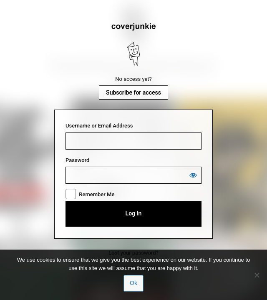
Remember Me (96, 194)
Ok (133, 283)
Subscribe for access (133, 92)
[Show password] (193, 175)
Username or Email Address (99, 125)
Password (77, 160)
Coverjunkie (133, 45)
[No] (256, 275)
